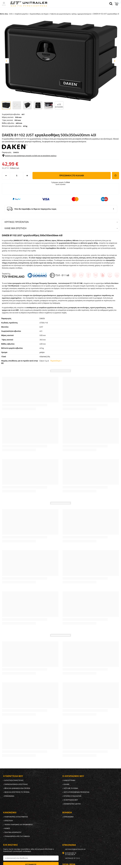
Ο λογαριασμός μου (73, 776)
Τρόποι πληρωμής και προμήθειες (18, 824)
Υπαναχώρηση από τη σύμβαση (17, 836)
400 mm (19, 123)
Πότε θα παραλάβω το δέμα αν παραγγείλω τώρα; (35, 209)
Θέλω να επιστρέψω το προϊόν (16, 792)
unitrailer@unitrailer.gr (75, 849)
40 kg (25, 126)
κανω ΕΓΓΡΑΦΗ (69, 780)
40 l (23, 114)
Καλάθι (66, 784)
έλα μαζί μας (10, 845)
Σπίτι (11, 14)
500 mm (18, 117)
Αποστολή (8, 820)
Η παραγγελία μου (13, 776)
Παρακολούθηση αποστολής (16, 784)
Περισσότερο (55, 360)
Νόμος (7, 828)
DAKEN (16, 152)
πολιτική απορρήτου (12, 832)
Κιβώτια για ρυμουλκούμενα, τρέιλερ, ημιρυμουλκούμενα (70, 14)
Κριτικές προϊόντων (17, 222)
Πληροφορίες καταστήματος (16, 817)
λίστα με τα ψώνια (71, 788)
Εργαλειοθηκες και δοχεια (39, 14)
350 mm (17, 120)
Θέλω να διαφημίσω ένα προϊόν (17, 788)
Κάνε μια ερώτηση (15, 228)
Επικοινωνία (9, 796)
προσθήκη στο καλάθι (71, 175)
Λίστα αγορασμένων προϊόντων (76, 792)
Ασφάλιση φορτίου (21, 14)
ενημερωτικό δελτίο (72, 804)
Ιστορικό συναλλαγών (72, 796)
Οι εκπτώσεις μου (71, 800)
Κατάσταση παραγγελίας (13, 780)
